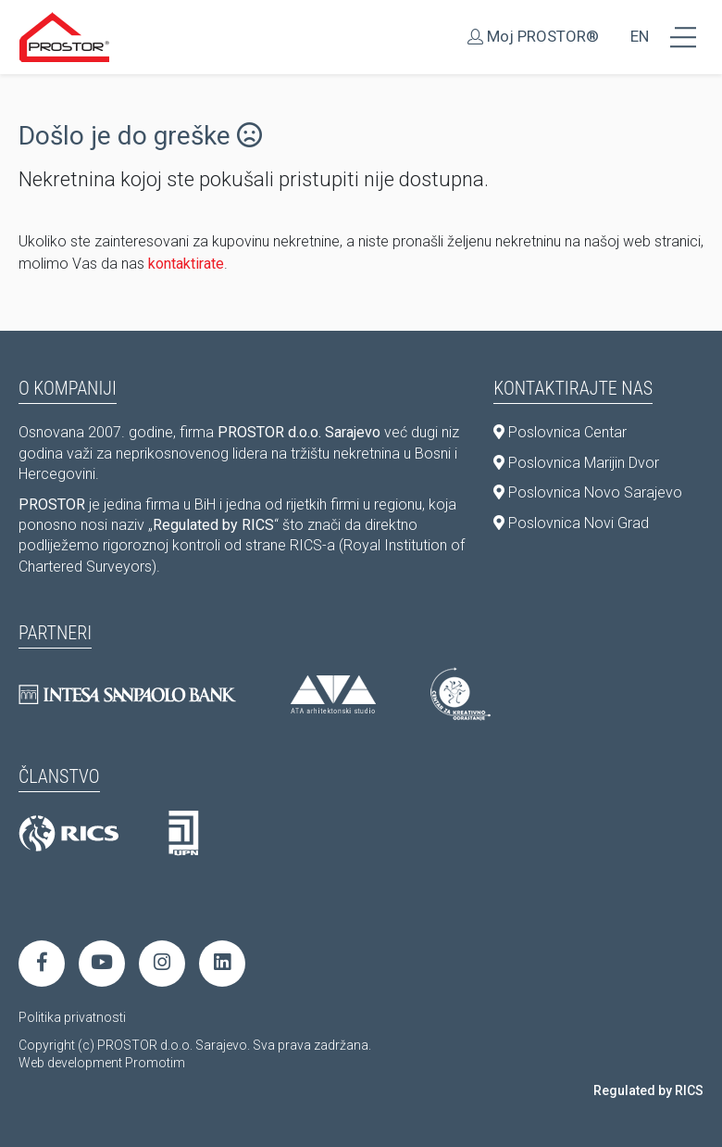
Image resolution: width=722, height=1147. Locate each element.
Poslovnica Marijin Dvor (576, 463)
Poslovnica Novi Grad (571, 523)
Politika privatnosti (72, 1017)
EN (639, 36)
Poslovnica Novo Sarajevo (587, 492)
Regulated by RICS (648, 1090)
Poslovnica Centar (560, 432)
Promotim (155, 1062)
